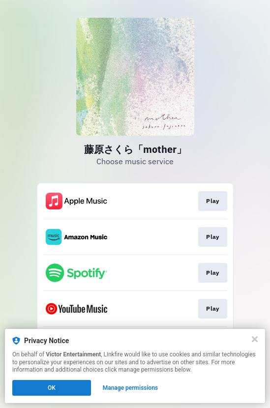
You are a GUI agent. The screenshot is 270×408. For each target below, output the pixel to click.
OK (52, 387)
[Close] (255, 339)
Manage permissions (130, 387)
